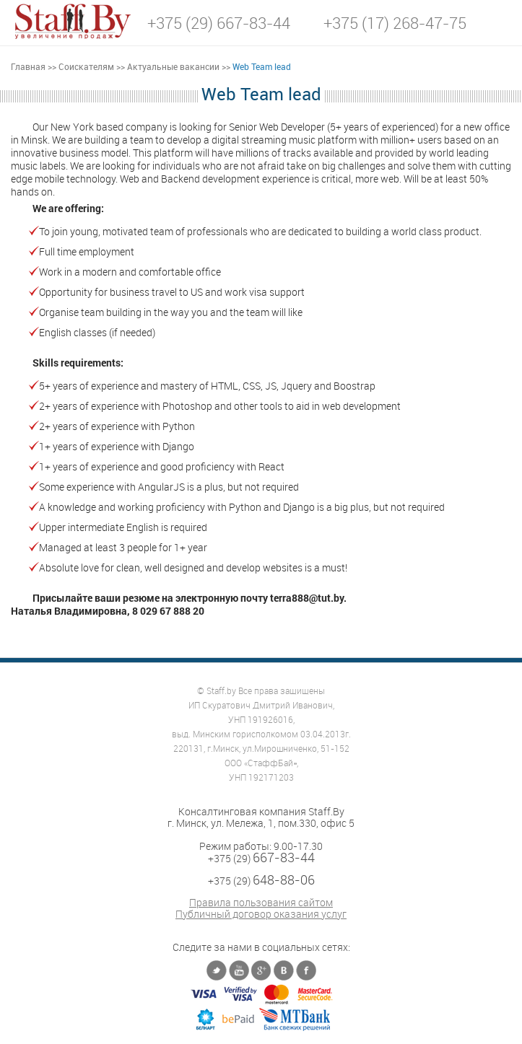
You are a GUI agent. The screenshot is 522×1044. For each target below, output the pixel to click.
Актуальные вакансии (173, 66)
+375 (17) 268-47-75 (394, 23)
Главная (28, 66)
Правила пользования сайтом (261, 902)
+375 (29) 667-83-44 (218, 23)
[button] (500, 22)
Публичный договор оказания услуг (261, 914)
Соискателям (86, 66)
